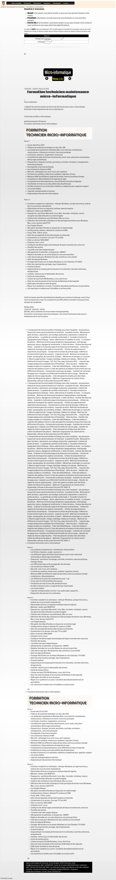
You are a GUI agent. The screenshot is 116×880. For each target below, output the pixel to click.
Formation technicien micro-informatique (40, 124)
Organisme (47, 3)
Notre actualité (16, 3)
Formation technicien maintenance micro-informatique (58, 94)
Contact (65, 3)
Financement (37, 3)
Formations (27, 3)
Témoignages (57, 3)
